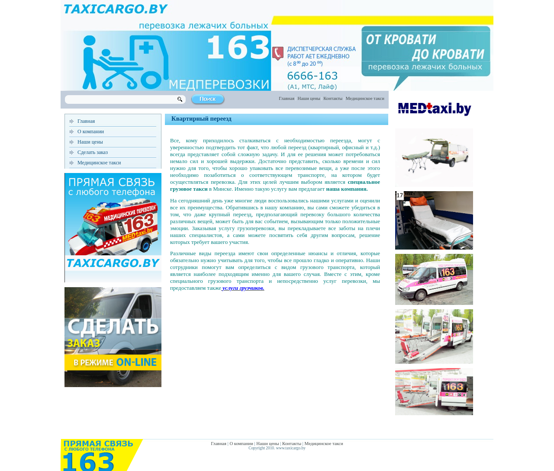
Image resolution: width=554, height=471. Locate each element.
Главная (286, 98)
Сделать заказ (92, 152)
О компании (90, 131)
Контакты (332, 98)
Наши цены (309, 98)
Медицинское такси (365, 98)
